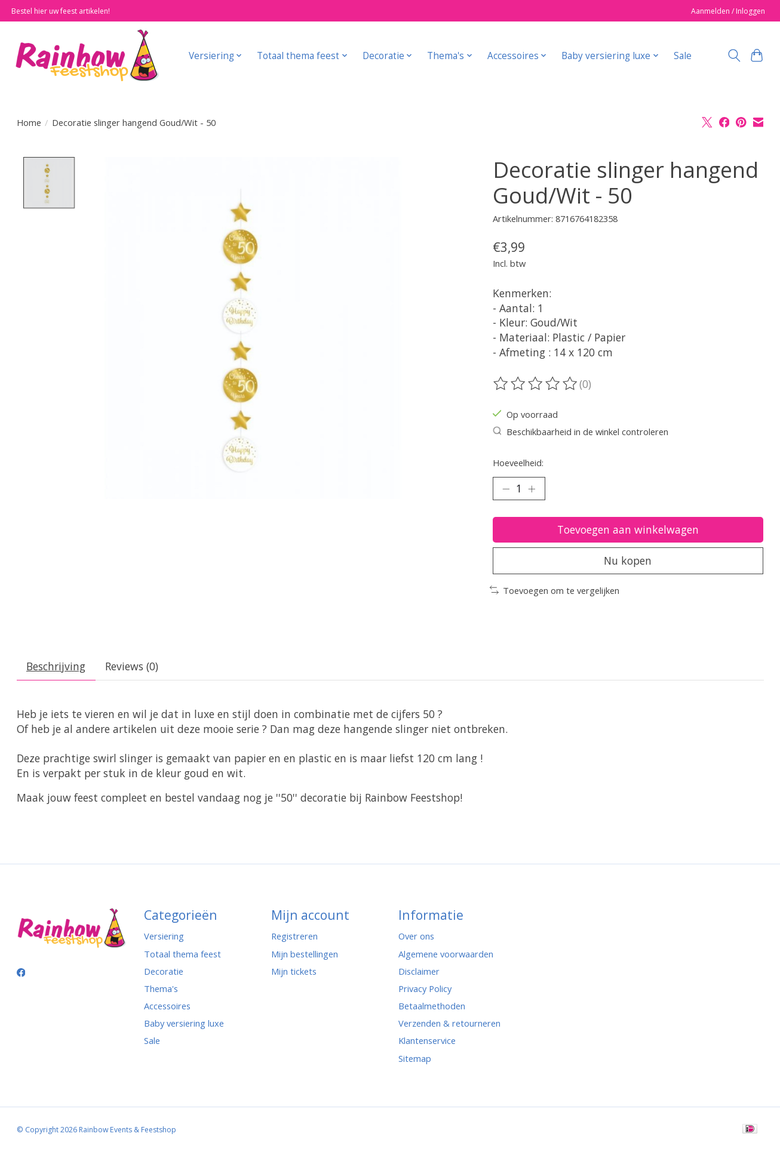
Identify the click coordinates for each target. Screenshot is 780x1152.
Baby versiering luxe (184, 1023)
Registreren (294, 936)
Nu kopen (628, 560)
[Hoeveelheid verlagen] (506, 488)
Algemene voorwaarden (445, 954)
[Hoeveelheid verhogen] (531, 488)
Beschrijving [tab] (55, 666)
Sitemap (414, 1058)
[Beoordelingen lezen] (536, 384)
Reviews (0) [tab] (131, 666)
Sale (683, 56)
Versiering (164, 936)
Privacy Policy (425, 988)
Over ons (416, 936)
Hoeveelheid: (518, 463)
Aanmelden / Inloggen (728, 11)
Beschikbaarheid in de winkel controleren (581, 432)
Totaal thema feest (182, 954)
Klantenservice (427, 1040)
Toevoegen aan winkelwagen (628, 529)
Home (29, 122)
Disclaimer (419, 971)
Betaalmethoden (431, 1006)
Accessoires (167, 1006)
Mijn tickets (294, 971)
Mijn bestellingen (304, 954)
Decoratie (163, 971)
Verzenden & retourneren (449, 1023)
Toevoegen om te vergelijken (554, 590)
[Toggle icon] (733, 55)
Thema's (161, 988)
